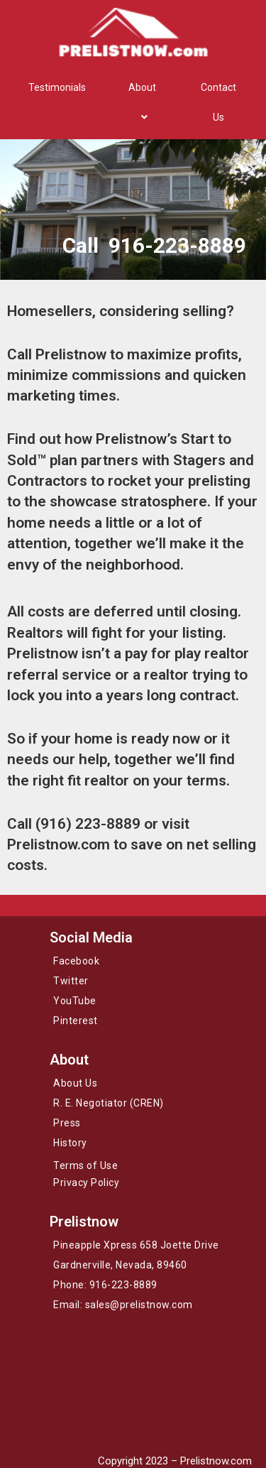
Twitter (71, 980)
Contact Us (218, 102)
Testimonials (57, 87)
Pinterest (75, 1020)
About (142, 102)
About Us (75, 1083)
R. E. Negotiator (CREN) (108, 1103)
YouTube (74, 1000)
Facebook (76, 961)
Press (67, 1123)
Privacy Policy (86, 1182)
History (70, 1142)
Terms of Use (85, 1165)
